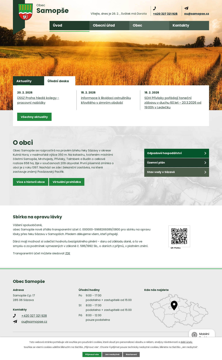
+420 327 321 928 (165, 14)
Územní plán (158, 169)
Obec (137, 25)
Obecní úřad (104, 25)
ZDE (67, 259)
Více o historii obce (34, 188)
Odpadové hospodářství (167, 159)
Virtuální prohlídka (76, 188)
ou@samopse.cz (196, 14)
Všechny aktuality (37, 121)
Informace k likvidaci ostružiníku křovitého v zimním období (106, 103)
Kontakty (181, 25)
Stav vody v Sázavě (163, 179)
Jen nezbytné (112, 354)
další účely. (187, 341)
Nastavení (133, 354)
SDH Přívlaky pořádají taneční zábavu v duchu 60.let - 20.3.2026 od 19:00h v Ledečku (172, 106)
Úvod (57, 25)
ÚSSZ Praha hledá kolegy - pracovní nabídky (38, 103)
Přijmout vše (90, 354)
